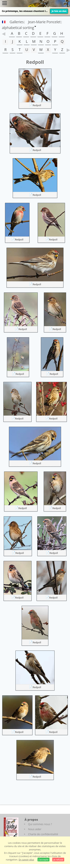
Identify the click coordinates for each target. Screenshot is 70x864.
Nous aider (34, 829)
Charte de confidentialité (43, 834)
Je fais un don (59, 11)
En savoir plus (26, 859)
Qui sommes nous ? (40, 824)
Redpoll (37, 105)
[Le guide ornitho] (11, 828)
